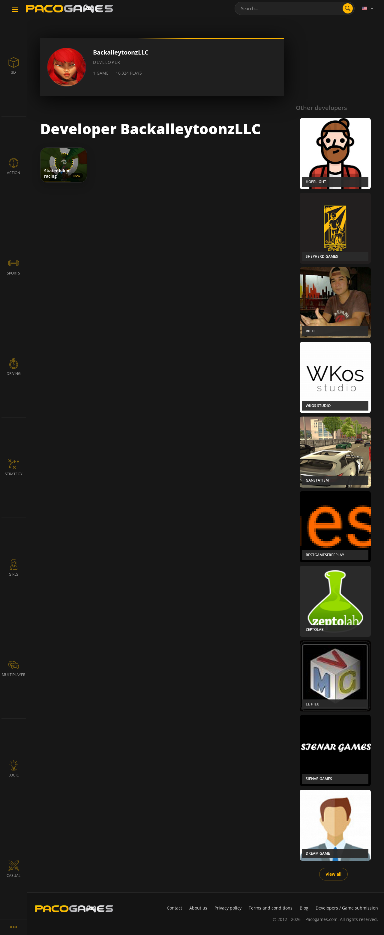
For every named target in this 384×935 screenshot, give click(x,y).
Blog (304, 908)
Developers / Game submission (347, 908)
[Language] (368, 8)
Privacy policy (228, 908)
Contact (174, 908)
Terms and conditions (270, 908)
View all (333, 874)
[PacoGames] (74, 909)
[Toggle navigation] (15, 9)
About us (198, 908)
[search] (348, 8)
